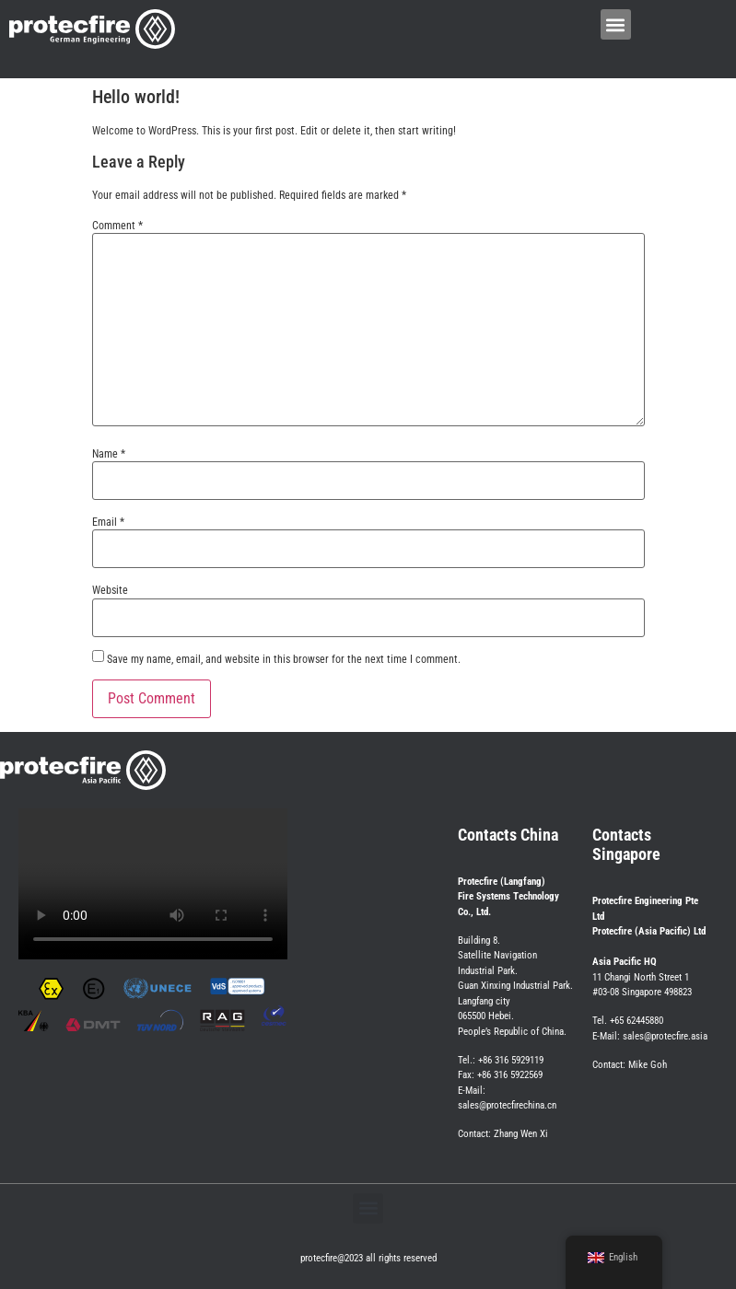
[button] (616, 24)
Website (110, 590)
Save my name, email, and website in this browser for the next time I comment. (284, 659)
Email (108, 522)
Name (108, 453)
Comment (117, 225)
